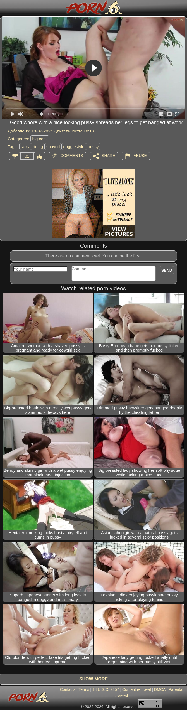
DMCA (159, 689)
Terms (83, 689)
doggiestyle (73, 146)
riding (38, 146)
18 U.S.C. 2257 (105, 689)
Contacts (67, 689)
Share (108, 155)
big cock (39, 138)
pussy (93, 146)
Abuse (140, 155)
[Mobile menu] (5, 7)
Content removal (136, 689)
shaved (53, 146)
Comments (71, 155)
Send (166, 270)
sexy (25, 146)
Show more (93, 679)
